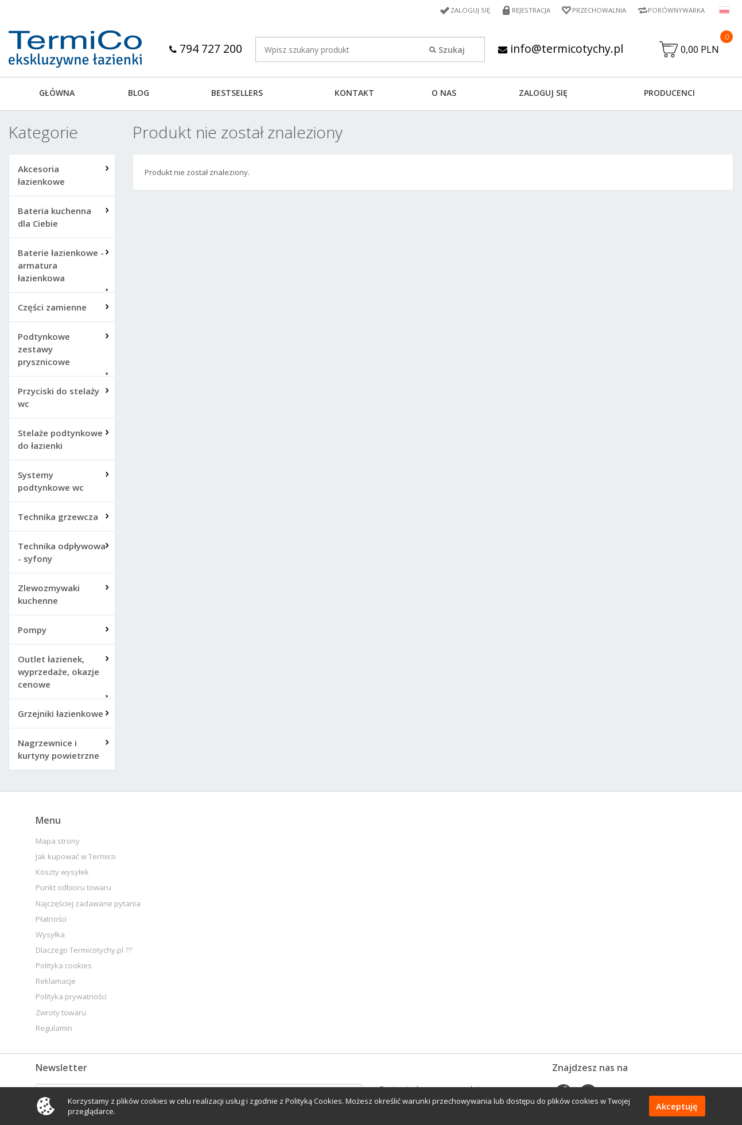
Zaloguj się (463, 10)
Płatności (51, 920)
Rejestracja (525, 10)
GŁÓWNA (57, 93)
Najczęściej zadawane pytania (88, 905)
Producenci (669, 93)
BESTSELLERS (237, 93)
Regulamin (54, 1029)
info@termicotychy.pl (561, 48)
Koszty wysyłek (62, 873)
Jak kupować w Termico (76, 858)
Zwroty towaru (61, 1014)
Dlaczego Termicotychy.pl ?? (84, 951)
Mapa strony (58, 842)
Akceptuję (677, 1106)
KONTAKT (354, 93)
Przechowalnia (595, 10)
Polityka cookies (64, 967)
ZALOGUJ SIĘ (543, 93)
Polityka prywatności (71, 998)
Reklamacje (56, 982)
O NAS (444, 93)
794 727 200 (204, 48)
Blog (138, 93)
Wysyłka (50, 936)
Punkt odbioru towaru (73, 889)
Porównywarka (675, 10)
